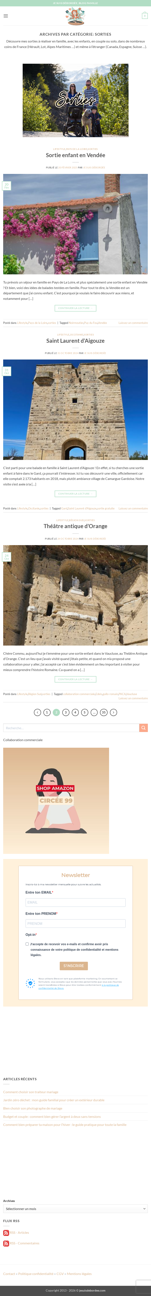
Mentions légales (79, 1274)
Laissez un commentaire (133, 322)
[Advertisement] (75, 1041)
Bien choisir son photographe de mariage (32, 1108)
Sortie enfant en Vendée (75, 155)
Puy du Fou (90, 322)
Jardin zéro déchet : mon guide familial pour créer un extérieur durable (53, 1100)
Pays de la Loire (76, 149)
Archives (9, 1201)
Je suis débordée (94, 167)
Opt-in (31, 934)
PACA (122, 694)
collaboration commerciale (79, 694)
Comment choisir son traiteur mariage (30, 1092)
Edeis (99, 694)
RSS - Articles (16, 1232)
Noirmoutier (76, 322)
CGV (60, 1274)
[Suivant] (113, 712)
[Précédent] (37, 712)
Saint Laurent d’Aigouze (75, 340)
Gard (64, 508)
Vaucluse (131, 694)
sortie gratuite (106, 508)
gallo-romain (110, 694)
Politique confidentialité (35, 1274)
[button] (5, 16)
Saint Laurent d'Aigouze (82, 508)
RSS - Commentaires (21, 1243)
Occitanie (76, 334)
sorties (93, 149)
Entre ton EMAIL (39, 892)
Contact (9, 1274)
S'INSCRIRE (74, 966)
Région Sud (76, 520)
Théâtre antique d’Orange (75, 526)
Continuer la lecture (75, 308)
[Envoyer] (143, 728)
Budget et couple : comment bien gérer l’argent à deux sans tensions (52, 1116)
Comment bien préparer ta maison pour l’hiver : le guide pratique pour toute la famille (64, 1125)
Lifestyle (59, 149)
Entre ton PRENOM (41, 913)
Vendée (102, 322)
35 (104, 712)
